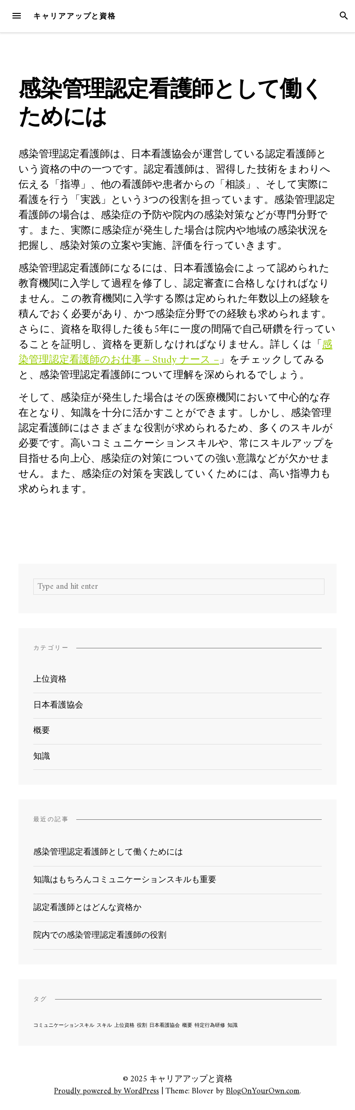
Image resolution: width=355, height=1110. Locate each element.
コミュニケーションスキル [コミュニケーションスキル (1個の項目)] (63, 1025)
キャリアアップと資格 (74, 16)
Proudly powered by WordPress (106, 1091)
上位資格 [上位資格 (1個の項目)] (124, 1025)
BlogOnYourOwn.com (263, 1091)
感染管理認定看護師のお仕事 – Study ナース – (175, 352)
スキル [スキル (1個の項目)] (104, 1025)
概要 (41, 731)
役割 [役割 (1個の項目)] (142, 1025)
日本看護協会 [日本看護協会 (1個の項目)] (164, 1025)
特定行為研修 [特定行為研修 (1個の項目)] (210, 1025)
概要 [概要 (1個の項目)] (187, 1025)
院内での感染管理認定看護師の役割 (99, 935)
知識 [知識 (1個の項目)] (232, 1025)
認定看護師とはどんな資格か (87, 908)
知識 (41, 757)
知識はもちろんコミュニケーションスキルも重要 (124, 880)
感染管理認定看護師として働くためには (108, 852)
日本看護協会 (58, 705)
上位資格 (50, 679)
